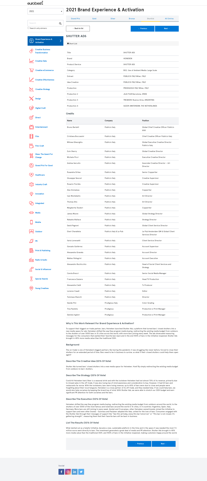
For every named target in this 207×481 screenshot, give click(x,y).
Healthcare (40, 175)
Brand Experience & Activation (43, 41)
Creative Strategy (42, 89)
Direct (38, 117)
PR (36, 241)
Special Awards (41, 279)
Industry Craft (41, 184)
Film (37, 136)
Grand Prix (75, 19)
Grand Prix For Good (44, 165)
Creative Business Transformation (42, 51)
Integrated (39, 203)
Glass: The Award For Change (44, 155)
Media (37, 213)
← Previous (142, 29)
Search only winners (37, 28)
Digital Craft (40, 108)
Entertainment (41, 127)
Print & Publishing (42, 250)
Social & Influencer (43, 269)
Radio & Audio (41, 260)
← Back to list (77, 28)
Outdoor (38, 231)
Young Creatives (42, 288)
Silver (113, 19)
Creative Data (41, 61)
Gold (94, 19)
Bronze (132, 19)
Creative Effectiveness (44, 80)
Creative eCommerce (44, 70)
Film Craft (39, 146)
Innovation (39, 194)
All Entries (169, 19)
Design (38, 99)
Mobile (38, 222)
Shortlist (150, 19)
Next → (167, 29)
